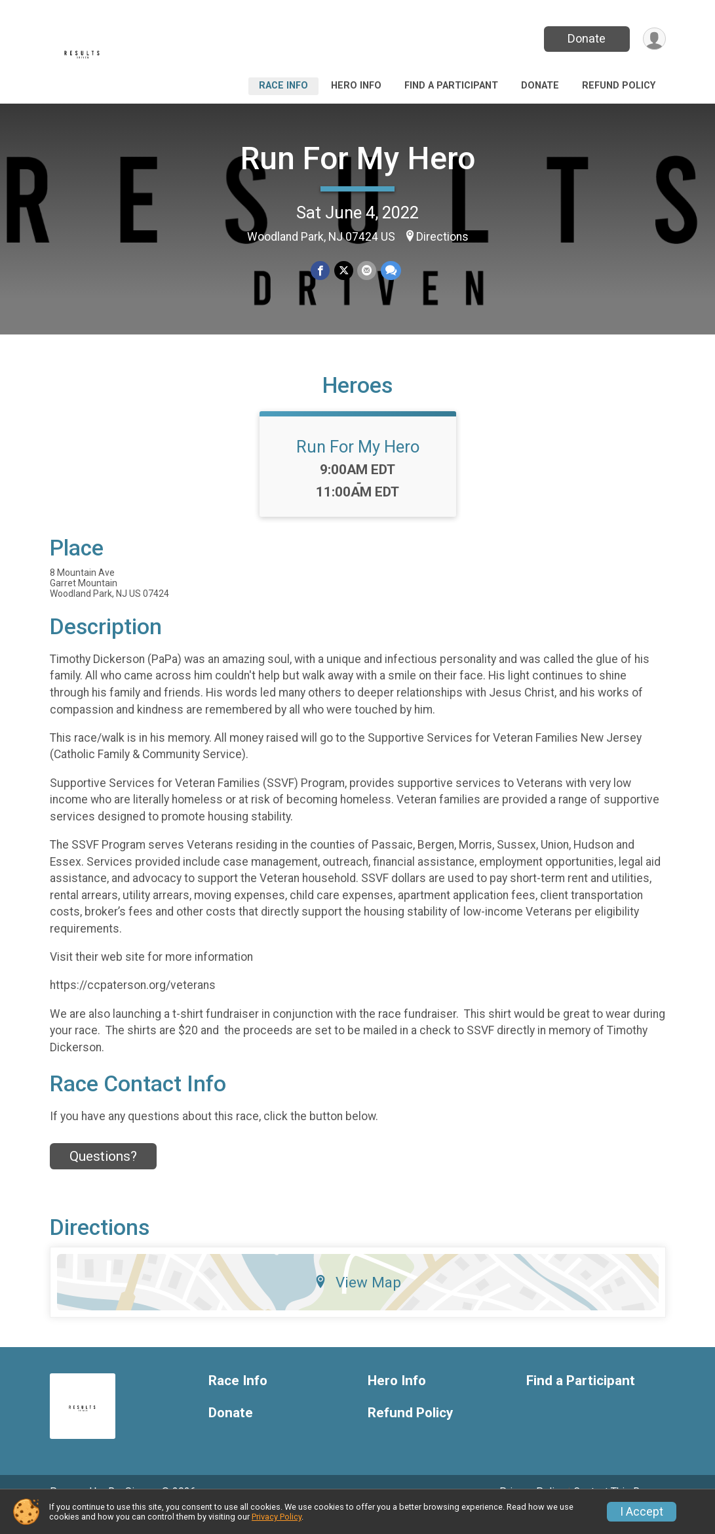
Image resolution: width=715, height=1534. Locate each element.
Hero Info (356, 85)
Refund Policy (618, 85)
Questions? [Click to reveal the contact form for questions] (103, 1174)
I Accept (641, 1511)
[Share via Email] (366, 271)
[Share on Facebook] (320, 271)
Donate (585, 38)
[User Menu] (654, 39)
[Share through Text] (390, 271)
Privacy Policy (276, 1517)
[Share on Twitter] (343, 271)
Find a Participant (451, 85)
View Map (357, 1300)
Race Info (283, 85)
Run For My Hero (358, 158)
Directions (442, 236)
